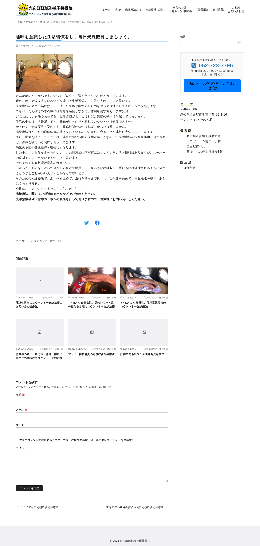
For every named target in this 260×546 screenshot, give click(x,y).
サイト (20, 424)
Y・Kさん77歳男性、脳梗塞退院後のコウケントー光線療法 (143, 304)
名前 (20, 394)
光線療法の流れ (155, 9)
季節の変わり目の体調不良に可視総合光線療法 (134, 507)
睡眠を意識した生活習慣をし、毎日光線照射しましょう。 (84, 22)
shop (118, 9)
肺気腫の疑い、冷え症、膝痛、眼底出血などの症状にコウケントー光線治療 (39, 356)
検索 (183, 36)
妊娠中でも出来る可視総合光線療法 (142, 354)
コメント (22, 448)
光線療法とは (133, 9)
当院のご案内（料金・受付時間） (181, 9)
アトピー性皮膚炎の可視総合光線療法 (91, 354)
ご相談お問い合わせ (236, 9)
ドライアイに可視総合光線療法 (39, 507)
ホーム (106, 9)
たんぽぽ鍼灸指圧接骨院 (135, 540)
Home (19, 22)
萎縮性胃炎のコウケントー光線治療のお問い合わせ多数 (39, 304)
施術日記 (218, 9)
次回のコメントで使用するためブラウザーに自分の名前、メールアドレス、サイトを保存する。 (78, 440)
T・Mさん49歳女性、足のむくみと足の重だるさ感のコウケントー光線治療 (91, 304)
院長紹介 (203, 9)
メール (22, 409)
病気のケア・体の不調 (38, 22)
